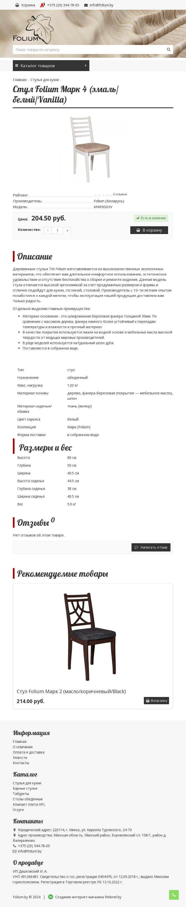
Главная (19, 79)
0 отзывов (120, 194)
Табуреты (21, 793)
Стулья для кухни (45, 79)
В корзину (149, 230)
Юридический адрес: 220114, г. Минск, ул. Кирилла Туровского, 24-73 (72, 829)
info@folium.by (98, 5)
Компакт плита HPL (29, 804)
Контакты (21, 763)
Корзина (25, 5)
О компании (22, 747)
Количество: (29, 229)
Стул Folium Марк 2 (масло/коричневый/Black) (71, 691)
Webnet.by (113, 897)
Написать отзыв (151, 547)
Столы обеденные (28, 799)
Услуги (18, 809)
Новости (20, 757)
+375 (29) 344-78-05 (59, 5)
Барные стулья (25, 788)
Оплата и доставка (28, 752)
